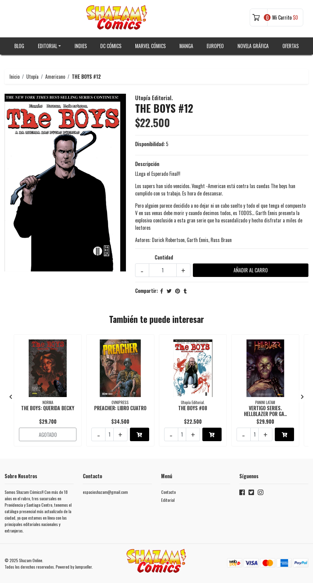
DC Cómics (110, 46)
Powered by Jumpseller (74, 566)
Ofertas (290, 46)
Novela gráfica (253, 46)
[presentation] (11, 396)
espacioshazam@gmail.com (105, 492)
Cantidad (164, 257)
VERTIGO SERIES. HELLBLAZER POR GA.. (265, 411)
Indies (81, 46)
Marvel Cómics (150, 46)
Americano (55, 76)
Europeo (215, 46)
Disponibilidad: (150, 144)
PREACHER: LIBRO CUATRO (120, 408)
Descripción (147, 164)
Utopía (32, 76)
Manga (186, 46)
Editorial (47, 46)
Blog (19, 46)
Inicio (14, 76)
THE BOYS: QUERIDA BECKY (47, 408)
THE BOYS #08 (192, 408)
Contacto (168, 492)
